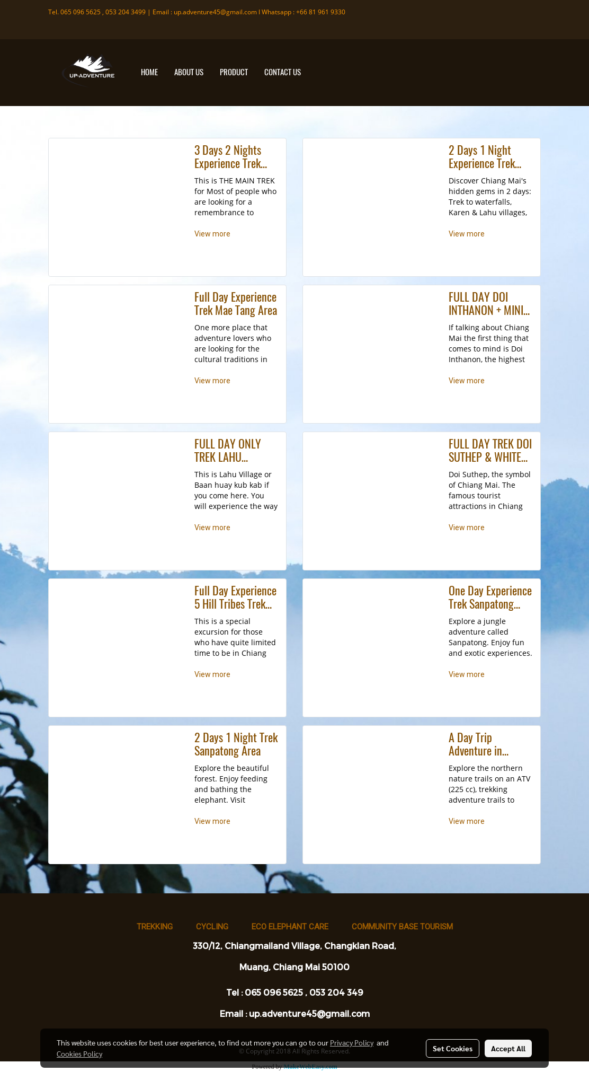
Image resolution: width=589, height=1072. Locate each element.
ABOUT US (188, 72)
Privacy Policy (351, 1042)
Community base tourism (402, 927)
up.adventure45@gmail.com (215, 11)
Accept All (508, 1048)
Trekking (155, 927)
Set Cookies (452, 1048)
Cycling (212, 927)
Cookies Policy (79, 1053)
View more (213, 234)
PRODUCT (234, 72)
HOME (149, 72)
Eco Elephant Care (290, 927)
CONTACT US (282, 72)
